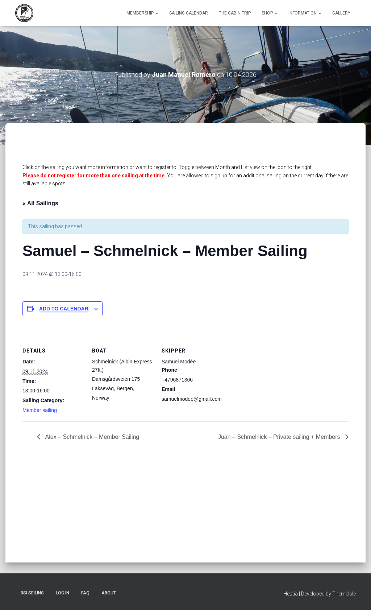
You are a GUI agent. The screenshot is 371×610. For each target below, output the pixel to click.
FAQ (85, 592)
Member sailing (39, 410)
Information (304, 13)
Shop (270, 13)
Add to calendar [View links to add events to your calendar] (63, 309)
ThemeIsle (344, 594)
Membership (142, 13)
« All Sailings (40, 203)
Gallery (341, 13)
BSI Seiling (32, 592)
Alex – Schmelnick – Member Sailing (91, 437)
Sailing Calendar (188, 13)
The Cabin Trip (235, 13)
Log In (62, 592)
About (108, 592)
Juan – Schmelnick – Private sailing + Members (280, 437)
